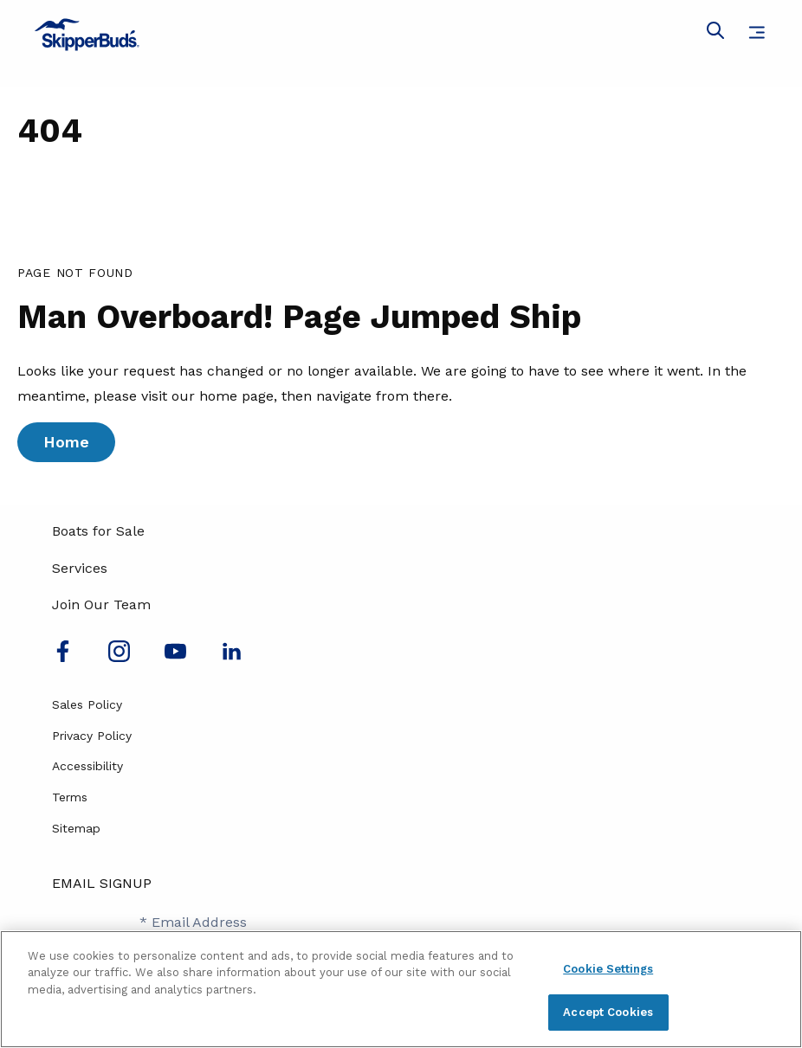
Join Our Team (101, 604)
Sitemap (76, 828)
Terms (69, 797)
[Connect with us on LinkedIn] (232, 657)
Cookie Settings (608, 968)
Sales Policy (87, 704)
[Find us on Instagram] (119, 657)
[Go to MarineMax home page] (401, 34)
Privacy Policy (92, 736)
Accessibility (87, 766)
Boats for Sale (98, 531)
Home (66, 442)
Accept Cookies (608, 1012)
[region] (401, 989)
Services (79, 568)
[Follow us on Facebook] (63, 657)
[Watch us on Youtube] (175, 657)
